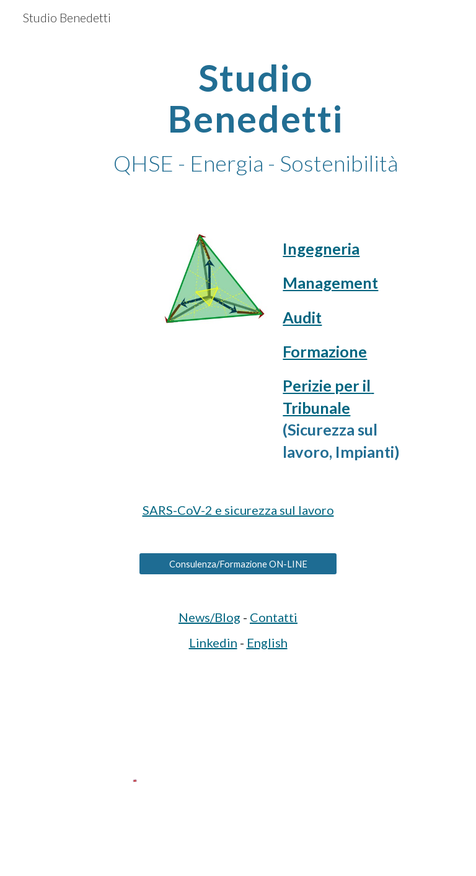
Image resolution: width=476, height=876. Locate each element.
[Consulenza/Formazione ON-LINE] (237, 564)
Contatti (274, 617)
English (267, 642)
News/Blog (209, 617)
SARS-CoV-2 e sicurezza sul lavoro (238, 509)
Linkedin (213, 642)
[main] (255, 117)
